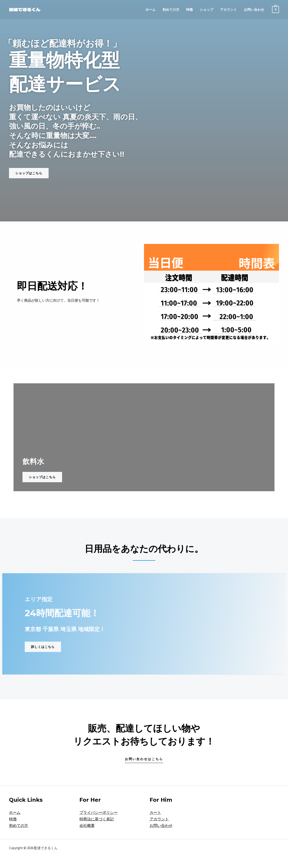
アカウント (228, 9)
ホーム (150, 9)
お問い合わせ (254, 9)
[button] (29, 173)
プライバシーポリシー (98, 812)
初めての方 (170, 9)
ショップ (206, 9)
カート (155, 812)
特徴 (189, 9)
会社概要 (87, 825)
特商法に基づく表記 (96, 819)
